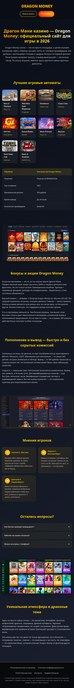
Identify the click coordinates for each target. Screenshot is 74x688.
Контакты (38, 673)
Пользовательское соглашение (22, 668)
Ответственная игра (23, 673)
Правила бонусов (52, 673)
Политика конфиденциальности (51, 668)
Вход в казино (28, 14)
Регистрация (46, 13)
